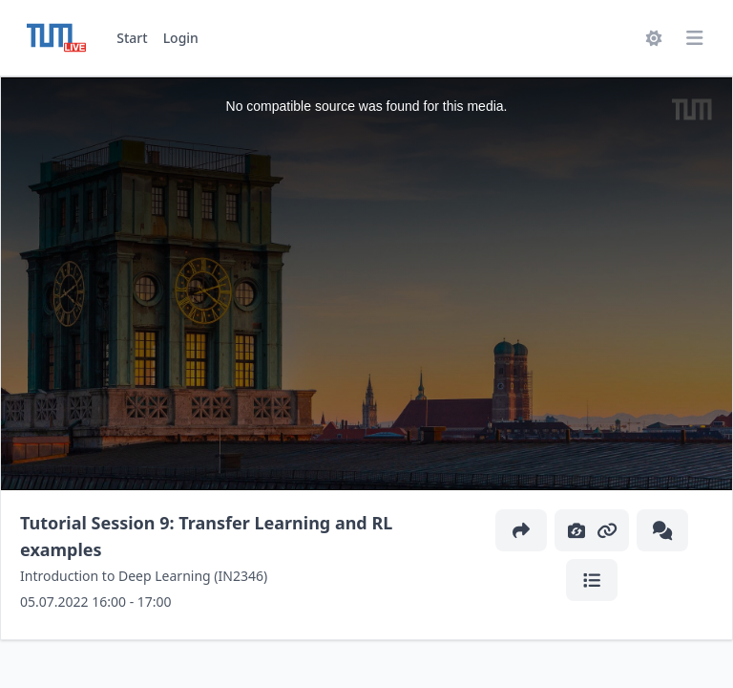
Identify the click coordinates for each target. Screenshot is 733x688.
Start (131, 38)
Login (181, 38)
